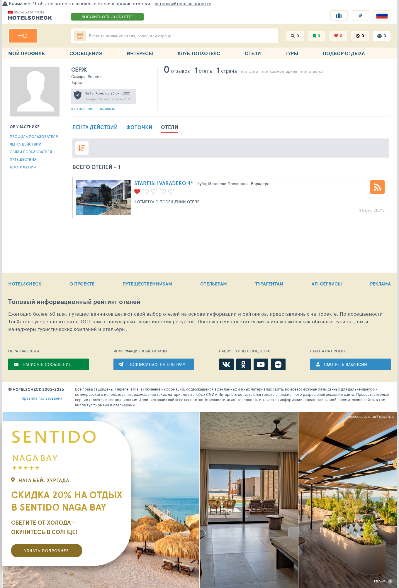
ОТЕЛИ (253, 53)
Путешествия (23, 159)
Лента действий (25, 144)
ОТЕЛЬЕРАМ (213, 283)
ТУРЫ (292, 53)
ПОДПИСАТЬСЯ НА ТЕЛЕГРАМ (157, 364)
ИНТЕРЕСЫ (140, 53)
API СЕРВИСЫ (327, 283)
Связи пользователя (31, 151)
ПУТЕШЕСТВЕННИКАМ (147, 283)
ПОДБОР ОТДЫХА (344, 53)
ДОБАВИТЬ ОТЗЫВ (107, 16)
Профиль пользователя (34, 136)
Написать (107, 109)
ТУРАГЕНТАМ (269, 283)
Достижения (23, 167)
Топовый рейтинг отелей (74, 301)
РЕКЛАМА (380, 283)
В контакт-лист (83, 109)
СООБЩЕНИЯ (85, 53)
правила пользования (42, 398)
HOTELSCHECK (24, 283)
